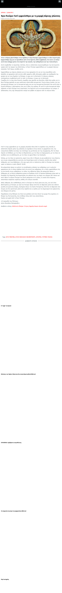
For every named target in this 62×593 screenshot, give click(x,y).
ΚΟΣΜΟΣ (6, 557)
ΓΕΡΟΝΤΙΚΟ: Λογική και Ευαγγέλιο (10, 293)
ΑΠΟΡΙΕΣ (39, 237)
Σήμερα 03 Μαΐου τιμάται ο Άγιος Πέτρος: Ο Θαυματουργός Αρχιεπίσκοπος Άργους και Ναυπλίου (41, 378)
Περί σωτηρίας (5, 284)
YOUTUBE (5, 578)
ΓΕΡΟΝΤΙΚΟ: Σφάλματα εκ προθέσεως (11, 265)
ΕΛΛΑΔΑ (5, 555)
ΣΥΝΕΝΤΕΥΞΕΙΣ (6, 562)
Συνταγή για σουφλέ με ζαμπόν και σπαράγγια (44, 470)
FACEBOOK (5, 572)
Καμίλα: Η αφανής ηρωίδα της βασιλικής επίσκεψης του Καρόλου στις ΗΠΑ (43, 481)
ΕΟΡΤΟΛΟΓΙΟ (28, 344)
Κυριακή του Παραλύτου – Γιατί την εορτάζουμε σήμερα (42, 345)
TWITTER (4, 575)
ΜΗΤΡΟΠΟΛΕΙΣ (16, 560)
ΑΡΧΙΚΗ (3, 12)
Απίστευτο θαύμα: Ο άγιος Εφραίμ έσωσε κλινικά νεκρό (29, 206)
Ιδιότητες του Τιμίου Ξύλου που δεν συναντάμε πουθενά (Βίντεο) (18, 256)
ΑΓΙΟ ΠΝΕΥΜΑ (10, 237)
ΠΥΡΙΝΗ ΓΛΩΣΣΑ (47, 237)
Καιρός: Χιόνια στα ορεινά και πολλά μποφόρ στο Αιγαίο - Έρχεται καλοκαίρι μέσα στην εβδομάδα (45, 451)
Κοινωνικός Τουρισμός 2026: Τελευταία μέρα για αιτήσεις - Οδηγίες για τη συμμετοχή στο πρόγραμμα (45, 462)
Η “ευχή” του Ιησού (6, 246)
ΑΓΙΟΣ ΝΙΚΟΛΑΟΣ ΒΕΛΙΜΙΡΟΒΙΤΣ (25, 237)
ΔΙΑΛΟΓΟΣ (16, 555)
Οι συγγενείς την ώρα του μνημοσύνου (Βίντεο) (13, 274)
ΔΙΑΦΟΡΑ (10, 12)
